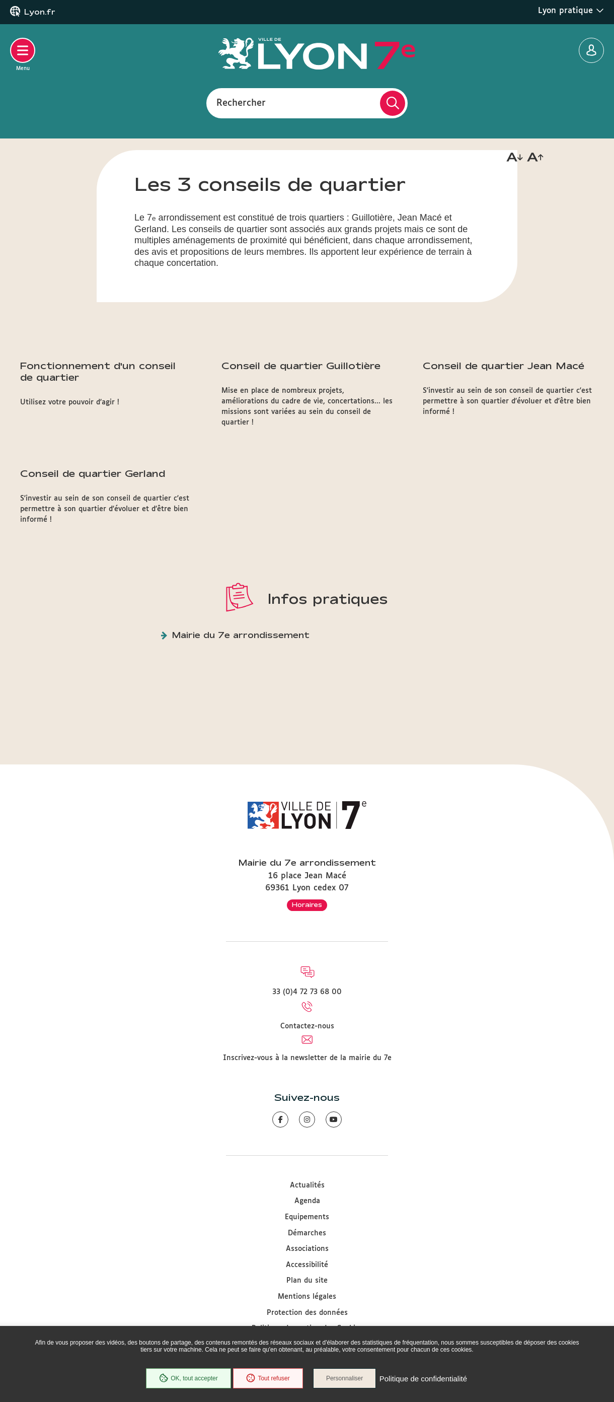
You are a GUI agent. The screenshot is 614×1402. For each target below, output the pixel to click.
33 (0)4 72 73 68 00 (307, 992)
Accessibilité (307, 1265)
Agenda (307, 1201)
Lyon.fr (39, 12)
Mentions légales (307, 1296)
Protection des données (307, 1312)
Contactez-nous (307, 1026)
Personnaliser (346, 1378)
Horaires (307, 904)
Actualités (307, 1185)
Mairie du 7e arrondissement (241, 635)
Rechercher (241, 102)
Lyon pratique (571, 10)
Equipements (307, 1217)
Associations (307, 1248)
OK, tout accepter (187, 1378)
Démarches (307, 1233)
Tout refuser (267, 1378)
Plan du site (307, 1280)
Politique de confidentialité (424, 1379)
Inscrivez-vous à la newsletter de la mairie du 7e (307, 1058)
